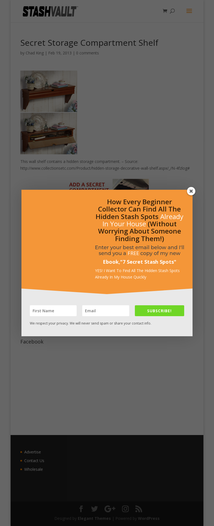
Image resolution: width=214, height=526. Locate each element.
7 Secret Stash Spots (148, 261)
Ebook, (111, 261)
